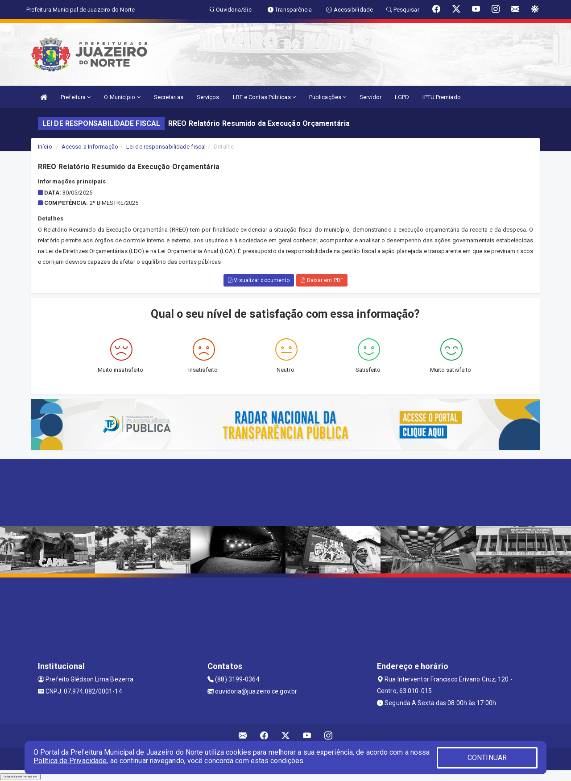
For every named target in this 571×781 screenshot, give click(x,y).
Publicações (327, 97)
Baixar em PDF (322, 280)
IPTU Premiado (441, 97)
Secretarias (168, 97)
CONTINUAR (487, 757)
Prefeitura (76, 97)
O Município (122, 97)
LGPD (402, 97)
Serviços (208, 97)
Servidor (370, 97)
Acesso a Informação (90, 146)
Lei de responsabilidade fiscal (166, 146)
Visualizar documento (259, 280)
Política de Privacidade (70, 760)
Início (45, 146)
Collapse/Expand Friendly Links (20, 776)
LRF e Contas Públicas (264, 97)
